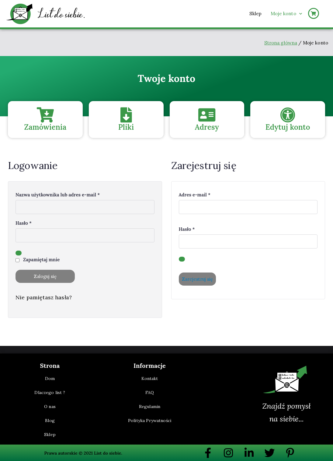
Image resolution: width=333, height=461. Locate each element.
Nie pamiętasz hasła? (44, 297)
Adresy (207, 127)
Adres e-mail (197, 194)
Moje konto (286, 14)
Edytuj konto (287, 127)
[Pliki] (126, 114)
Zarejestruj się (197, 279)
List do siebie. (108, 453)
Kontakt (149, 378)
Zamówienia (45, 127)
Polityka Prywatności (149, 420)
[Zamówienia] (45, 114)
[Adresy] (206, 114)
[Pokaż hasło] (19, 253)
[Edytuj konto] (287, 114)
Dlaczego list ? (49, 392)
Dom (50, 378)
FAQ (149, 392)
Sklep (255, 13)
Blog (50, 420)
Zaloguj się (45, 276)
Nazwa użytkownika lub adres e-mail (60, 194)
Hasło (26, 222)
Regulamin (149, 406)
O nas (50, 406)
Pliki (126, 127)
